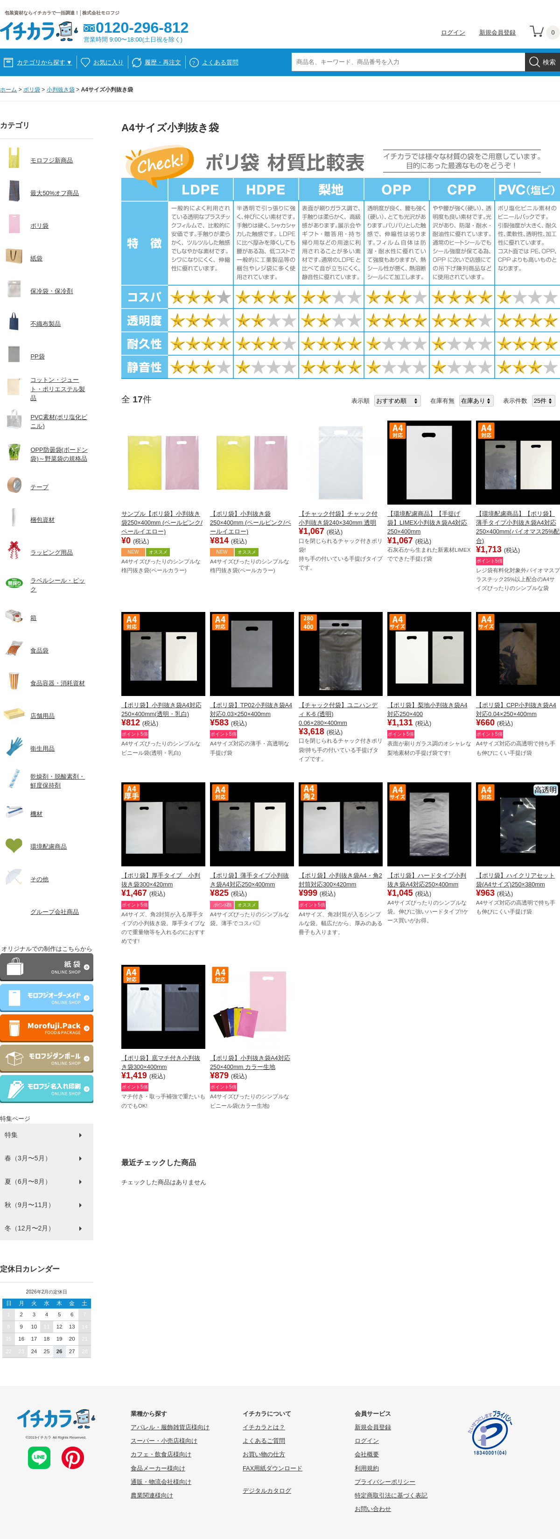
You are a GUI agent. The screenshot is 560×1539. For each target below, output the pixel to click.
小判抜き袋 (61, 89)
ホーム (8, 89)
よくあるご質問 (264, 1440)
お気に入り (108, 62)
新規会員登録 (497, 32)
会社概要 (367, 1454)
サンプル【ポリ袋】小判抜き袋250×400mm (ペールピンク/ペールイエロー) (162, 522)
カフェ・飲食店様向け (161, 1454)
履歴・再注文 (163, 62)
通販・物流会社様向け (161, 1481)
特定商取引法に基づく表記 (391, 1495)
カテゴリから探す (44, 62)
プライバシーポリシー (385, 1481)
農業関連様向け (152, 1495)
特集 (11, 1134)
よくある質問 (220, 62)
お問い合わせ (373, 1508)
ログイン (453, 32)
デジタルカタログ (267, 1490)
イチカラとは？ (264, 1427)
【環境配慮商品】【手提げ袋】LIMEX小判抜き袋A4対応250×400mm (427, 522)
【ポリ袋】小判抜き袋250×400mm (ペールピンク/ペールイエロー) (250, 522)
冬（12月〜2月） (30, 1228)
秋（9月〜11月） (30, 1205)
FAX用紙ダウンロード (272, 1468)
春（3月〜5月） (28, 1158)
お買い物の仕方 (264, 1454)
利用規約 (367, 1468)
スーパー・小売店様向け (164, 1440)
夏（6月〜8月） (28, 1181)
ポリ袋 (31, 89)
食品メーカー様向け (158, 1468)
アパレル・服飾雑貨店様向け (170, 1427)
